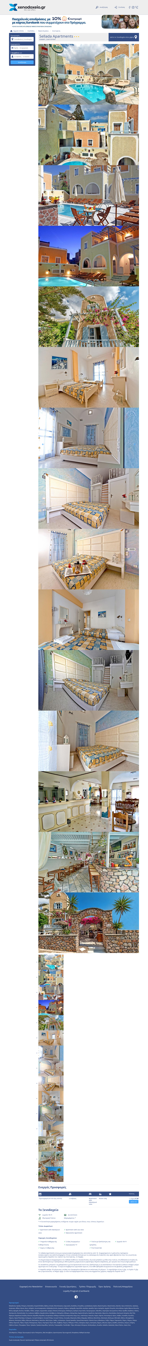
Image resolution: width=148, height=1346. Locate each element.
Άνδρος (66, 1308)
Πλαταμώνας (33, 1323)
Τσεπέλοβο (66, 1325)
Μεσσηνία (104, 1318)
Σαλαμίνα (82, 1323)
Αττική (51, 1306)
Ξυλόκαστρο (61, 1320)
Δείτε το (134, 1202)
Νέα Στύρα (49, 1320)
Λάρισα (101, 1315)
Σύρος (16, 1325)
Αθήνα (18, 1308)
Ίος (27, 1313)
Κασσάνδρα (112, 1313)
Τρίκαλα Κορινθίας (42, 1325)
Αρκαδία (91, 1308)
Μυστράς (18, 1320)
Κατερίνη (126, 1313)
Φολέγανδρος (92, 1325)
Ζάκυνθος (99, 1311)
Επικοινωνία (51, 1286)
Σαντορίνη (56, 31)
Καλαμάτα (60, 1313)
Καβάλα (36, 1313)
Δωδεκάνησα (88, 1306)
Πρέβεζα (59, 1323)
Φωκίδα (99, 1325)
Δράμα (50, 1311)
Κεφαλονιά (18, 1315)
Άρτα (96, 1308)
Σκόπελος (121, 1323)
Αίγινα (22, 1308)
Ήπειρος (24, 1306)
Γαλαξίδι (26, 1311)
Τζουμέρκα (22, 1325)
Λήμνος (11, 1318)
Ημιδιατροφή (29, 1340)
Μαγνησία (73, 1318)
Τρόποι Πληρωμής (87, 1286)
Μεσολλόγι (97, 1318)
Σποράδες (81, 1306)
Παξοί (107, 1320)
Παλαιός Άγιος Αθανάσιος (97, 1320)
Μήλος (123, 1318)
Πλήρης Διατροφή (40, 1340)
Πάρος (124, 1320)
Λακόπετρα (84, 1315)
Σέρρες (99, 1323)
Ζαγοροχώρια (90, 1311)
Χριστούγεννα (57, 1332)
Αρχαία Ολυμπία (110, 1308)
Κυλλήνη (62, 1315)
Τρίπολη (51, 1325)
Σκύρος (127, 1323)
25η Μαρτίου (13, 1332)
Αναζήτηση (22, 62)
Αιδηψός (31, 1308)
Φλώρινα (84, 1325)
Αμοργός (61, 1308)
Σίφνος (110, 1323)
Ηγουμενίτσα (114, 1311)
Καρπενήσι (98, 1313)
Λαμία (96, 1315)
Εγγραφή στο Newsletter (31, 1286)
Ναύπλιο (42, 1320)
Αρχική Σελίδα (17, 31)
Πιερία (26, 1323)
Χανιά (125, 1325)
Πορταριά (46, 1323)
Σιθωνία (104, 1323)
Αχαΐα (126, 1308)
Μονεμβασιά (130, 1318)
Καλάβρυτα (52, 1313)
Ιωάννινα (31, 1313)
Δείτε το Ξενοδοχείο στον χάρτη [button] (124, 37)
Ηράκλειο (131, 1311)
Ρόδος (76, 1323)
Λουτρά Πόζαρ (48, 1318)
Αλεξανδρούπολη (51, 1308)
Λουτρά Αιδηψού (37, 1318)
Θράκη (18, 1306)
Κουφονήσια (49, 1315)
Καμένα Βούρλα (83, 1313)
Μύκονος (12, 1320)
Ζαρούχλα (105, 1311)
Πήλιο (22, 1323)
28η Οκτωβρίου (48, 1332)
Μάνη (79, 1318)
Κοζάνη (24, 1315)
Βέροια (131, 1308)
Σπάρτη (132, 1323)
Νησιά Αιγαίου (43, 31)
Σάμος (87, 1323)
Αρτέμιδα (101, 1308)
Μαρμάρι (84, 1318)
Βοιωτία (136, 1308)
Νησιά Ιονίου (112, 1306)
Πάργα (112, 1320)
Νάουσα (28, 1320)
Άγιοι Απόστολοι (127, 1306)
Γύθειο (32, 1311)
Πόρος (40, 1323)
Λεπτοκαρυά (108, 1315)
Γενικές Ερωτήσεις (67, 1286)
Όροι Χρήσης (105, 1286)
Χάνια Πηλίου (119, 1325)
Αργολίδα (79, 1308)
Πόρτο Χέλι (52, 1323)
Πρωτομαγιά (27, 1332)
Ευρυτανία (82, 1311)
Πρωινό (22, 1340)
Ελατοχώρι (61, 1311)
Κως (78, 1315)
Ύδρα (72, 1325)
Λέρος (114, 1315)
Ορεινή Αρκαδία (71, 1320)
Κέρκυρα (11, 1315)
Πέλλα (11, 1323)
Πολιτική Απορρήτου (123, 1286)
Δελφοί (37, 1311)
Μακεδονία (12, 1306)
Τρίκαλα (33, 1325)
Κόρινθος (42, 1315)
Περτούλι (16, 1323)
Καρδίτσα (91, 1313)
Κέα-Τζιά (132, 1313)
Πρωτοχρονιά (66, 1332)
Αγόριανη (12, 1308)
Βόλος (11, 1311)
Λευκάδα (124, 1315)
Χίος (129, 1325)
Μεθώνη (90, 1318)
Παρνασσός (118, 1320)
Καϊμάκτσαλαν (44, 1313)
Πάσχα (20, 1332)
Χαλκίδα (105, 1325)
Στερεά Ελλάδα (38, 1306)
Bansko (118, 1306)
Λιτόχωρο (28, 1318)
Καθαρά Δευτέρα (84, 1332)
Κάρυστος (105, 1313)
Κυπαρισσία (69, 1315)
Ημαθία (125, 1311)
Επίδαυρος (69, 1311)
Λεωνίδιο (131, 1315)
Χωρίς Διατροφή (14, 1340)
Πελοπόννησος (58, 1306)
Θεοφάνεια (75, 1332)
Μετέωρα (111, 1318)
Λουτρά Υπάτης (58, 1318)
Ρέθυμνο (71, 1323)
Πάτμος (129, 1320)
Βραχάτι (16, 1311)
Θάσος (136, 1311)
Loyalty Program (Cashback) (76, 1291)
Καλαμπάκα (73, 1313)
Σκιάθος (114, 1323)
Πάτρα (134, 1320)
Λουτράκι (67, 1318)
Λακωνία (91, 1315)
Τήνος (28, 1325)
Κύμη (75, 1315)
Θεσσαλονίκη (21, 1313)
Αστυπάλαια (120, 1308)
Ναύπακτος (35, 1320)
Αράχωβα (72, 1308)
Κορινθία (35, 1315)
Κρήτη (95, 1306)
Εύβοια (46, 1306)
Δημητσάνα (43, 1311)
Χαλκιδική (111, 1325)
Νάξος (23, 1320)
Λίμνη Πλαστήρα (19, 1318)
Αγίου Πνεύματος (36, 1332)
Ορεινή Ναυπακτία (82, 1320)
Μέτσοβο (117, 1318)
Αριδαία (85, 1308)
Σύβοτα (11, 1325)
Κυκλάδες (31, 31)
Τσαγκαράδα (58, 1325)
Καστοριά (120, 1313)
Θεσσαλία (30, 1306)
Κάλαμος (66, 1313)
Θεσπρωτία (12, 1313)
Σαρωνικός (67, 1306)
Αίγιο (26, 1308)
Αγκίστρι (135, 1306)
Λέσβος (119, 1315)
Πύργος (65, 1323)
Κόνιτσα (29, 1315)
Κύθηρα (56, 1315)
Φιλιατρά (78, 1325)
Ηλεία (120, 1311)
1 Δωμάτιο (15, 53)
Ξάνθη (55, 1320)
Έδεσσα (55, 1311)
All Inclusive (50, 1340)
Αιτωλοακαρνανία (40, 1308)
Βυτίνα (21, 1311)
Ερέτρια (75, 1311)
